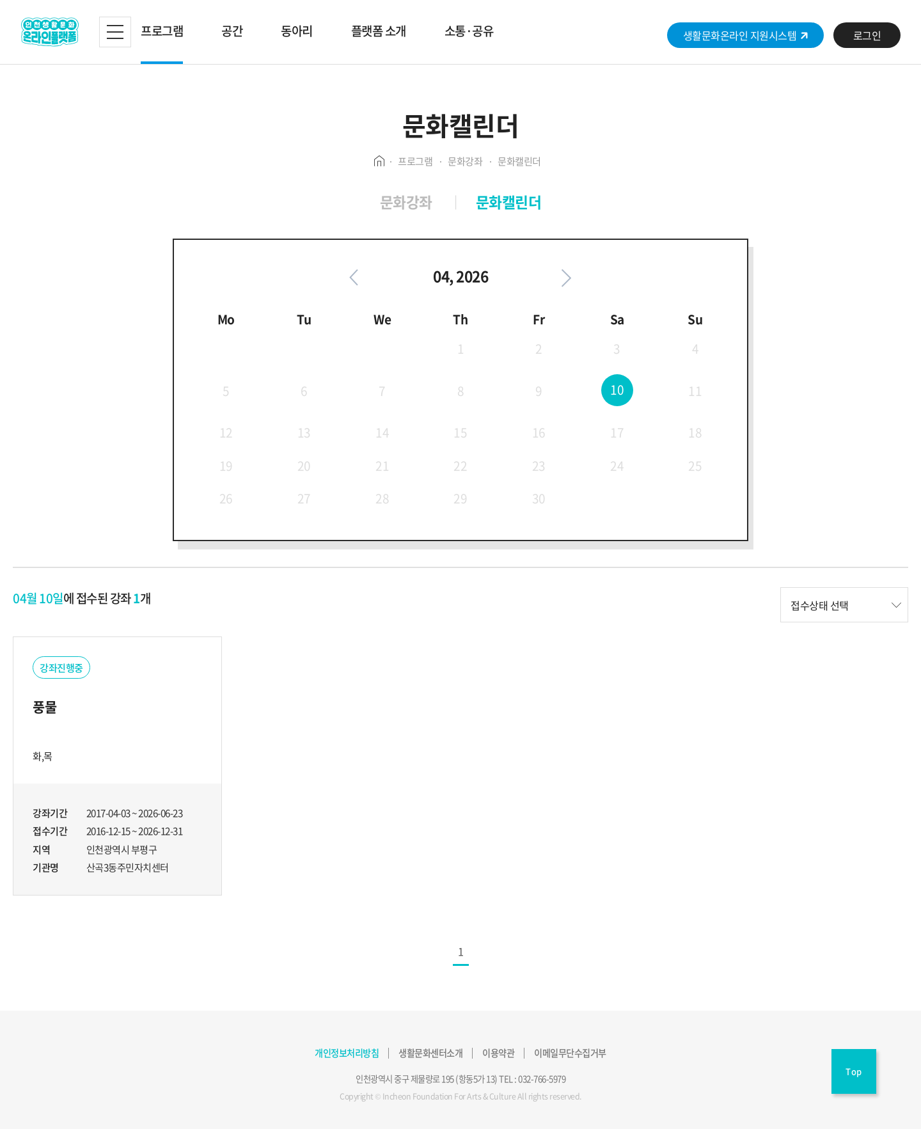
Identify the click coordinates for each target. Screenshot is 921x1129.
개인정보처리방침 (347, 1053)
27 (304, 498)
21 (382, 466)
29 (460, 498)
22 (460, 466)
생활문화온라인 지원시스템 (745, 35)
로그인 (867, 35)
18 (695, 433)
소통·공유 (469, 31)
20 (304, 466)
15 (460, 433)
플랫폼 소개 (378, 31)
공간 (231, 31)
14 (382, 433)
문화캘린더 (509, 201)
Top (854, 1071)
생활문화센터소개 (430, 1053)
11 (695, 391)
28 (382, 498)
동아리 (297, 31)
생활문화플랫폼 (49, 32)
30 (539, 498)
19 (226, 466)
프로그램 (162, 31)
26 (226, 498)
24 (617, 466)
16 (539, 433)
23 (539, 466)
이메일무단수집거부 (570, 1053)
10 (617, 390)
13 (304, 433)
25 (695, 466)
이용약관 (498, 1053)
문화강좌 (406, 201)
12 (226, 433)
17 (617, 433)
